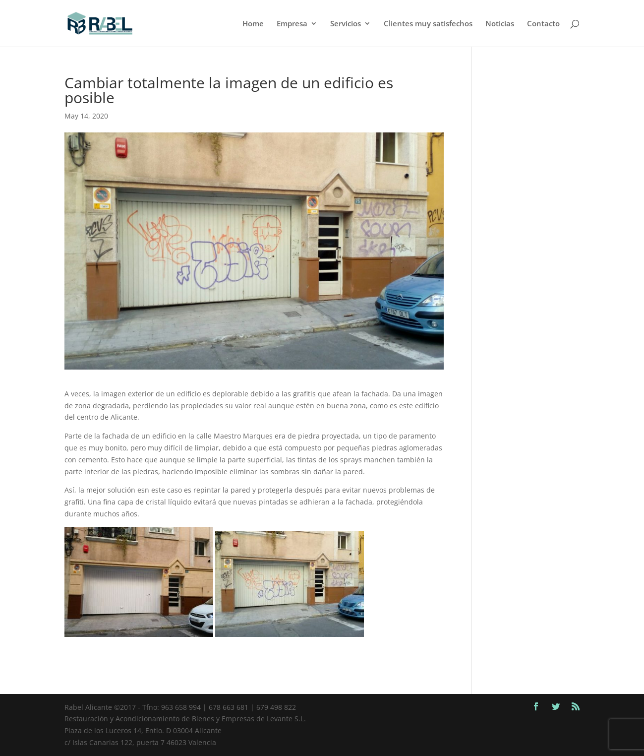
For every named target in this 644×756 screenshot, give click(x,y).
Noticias (499, 24)
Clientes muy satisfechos (428, 24)
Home (253, 24)
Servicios (345, 24)
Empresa (292, 24)
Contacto (543, 24)
